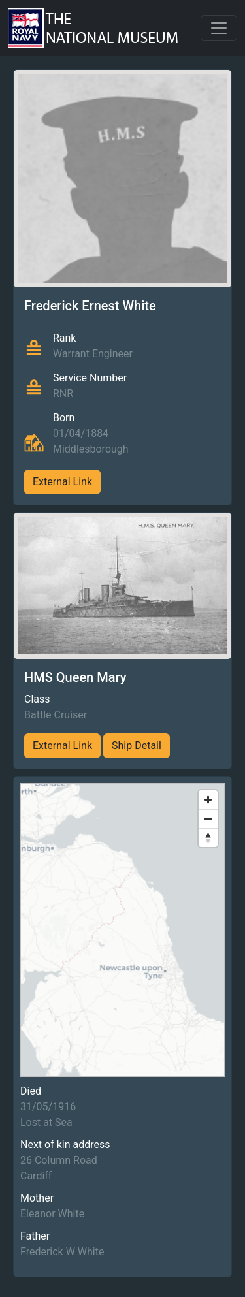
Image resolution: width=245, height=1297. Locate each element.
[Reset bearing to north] (208, 837)
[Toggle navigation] (219, 28)
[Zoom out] (208, 818)
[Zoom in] (208, 799)
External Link (62, 481)
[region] (122, 930)
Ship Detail (136, 745)
